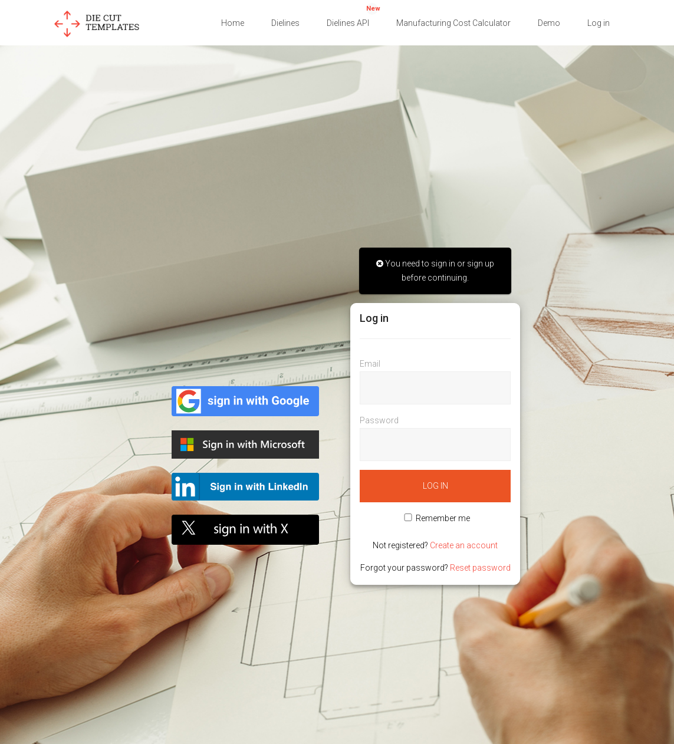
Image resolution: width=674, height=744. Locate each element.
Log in (598, 23)
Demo (549, 23)
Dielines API (353, 15)
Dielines (285, 23)
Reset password (480, 567)
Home (232, 23)
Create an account (464, 545)
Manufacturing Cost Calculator (453, 23)
